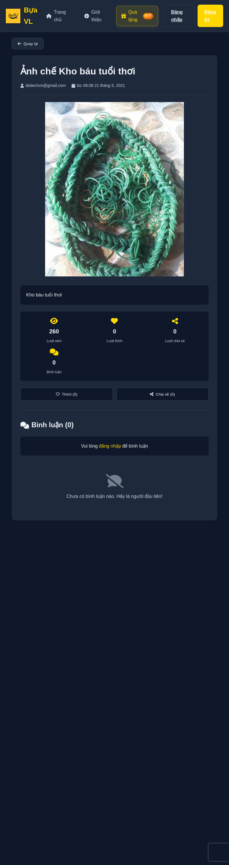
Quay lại (28, 44)
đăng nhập (110, 446)
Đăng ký (210, 16)
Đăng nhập (177, 16)
